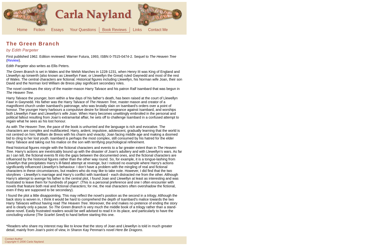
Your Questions (83, 30)
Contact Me (158, 30)
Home (22, 30)
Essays (57, 30)
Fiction (39, 30)
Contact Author (14, 238)
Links (137, 30)
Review (13, 60)
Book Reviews (114, 30)
